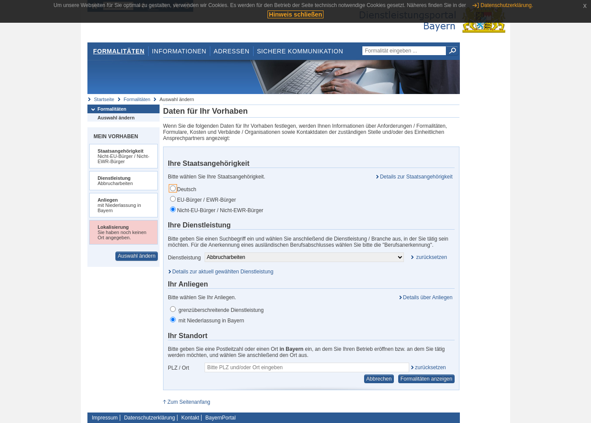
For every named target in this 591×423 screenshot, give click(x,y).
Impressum (105, 418)
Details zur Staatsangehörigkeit (416, 177)
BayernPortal (220, 418)
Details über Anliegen (427, 297)
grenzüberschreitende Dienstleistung (217, 309)
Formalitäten (119, 51)
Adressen (232, 51)
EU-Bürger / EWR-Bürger (203, 199)
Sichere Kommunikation (300, 51)
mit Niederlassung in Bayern (207, 320)
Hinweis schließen (295, 14)
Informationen (179, 51)
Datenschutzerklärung (149, 418)
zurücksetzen (430, 367)
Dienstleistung (184, 258)
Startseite (104, 99)
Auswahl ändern (116, 117)
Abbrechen (379, 379)
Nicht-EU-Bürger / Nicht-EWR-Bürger (216, 209)
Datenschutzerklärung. (506, 5)
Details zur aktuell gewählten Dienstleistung (222, 272)
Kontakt (190, 418)
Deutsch (183, 188)
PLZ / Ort (178, 368)
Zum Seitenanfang (188, 402)
